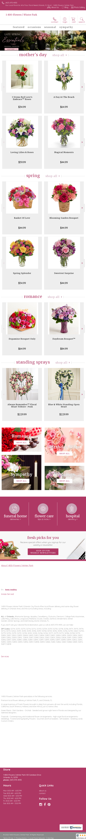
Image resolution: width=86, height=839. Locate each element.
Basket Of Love (22, 218)
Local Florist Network (37, 838)
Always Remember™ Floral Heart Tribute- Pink (22, 405)
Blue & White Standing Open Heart (64, 405)
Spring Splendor (22, 273)
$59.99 (22, 162)
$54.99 (22, 283)
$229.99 (22, 414)
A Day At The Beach (64, 97)
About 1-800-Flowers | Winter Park (17, 565)
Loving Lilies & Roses (22, 152)
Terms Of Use (8, 838)
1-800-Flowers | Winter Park (21, 14)
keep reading (11, 589)
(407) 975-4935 (11, 3)
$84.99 (64, 348)
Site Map (50, 838)
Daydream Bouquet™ (64, 339)
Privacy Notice (21, 838)
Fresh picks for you (43, 541)
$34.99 (22, 107)
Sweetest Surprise (64, 273)
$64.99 (64, 107)
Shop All (58, 55)
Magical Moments (64, 152)
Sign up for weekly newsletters (43, 552)
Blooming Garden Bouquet (64, 218)
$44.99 (64, 162)
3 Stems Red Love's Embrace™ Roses (22, 98)
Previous (3, 87)
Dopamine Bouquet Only (22, 339)
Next (82, 87)
